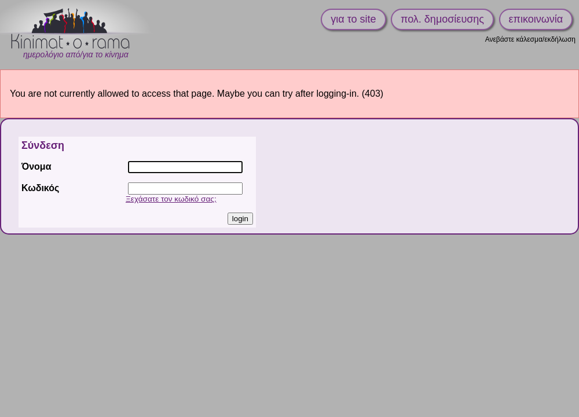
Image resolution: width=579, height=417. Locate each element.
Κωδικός (40, 188)
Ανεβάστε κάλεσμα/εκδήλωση (530, 39)
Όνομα (36, 166)
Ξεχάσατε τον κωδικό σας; (171, 199)
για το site (353, 19)
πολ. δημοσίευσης (442, 19)
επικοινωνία (536, 19)
